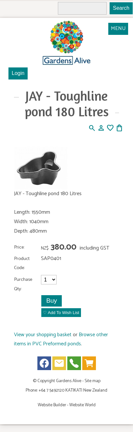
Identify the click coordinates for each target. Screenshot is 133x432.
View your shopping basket (43, 334)
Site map (92, 380)
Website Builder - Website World (67, 405)
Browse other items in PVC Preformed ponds (61, 339)
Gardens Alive (68, 380)
